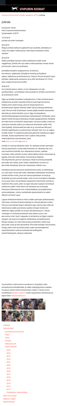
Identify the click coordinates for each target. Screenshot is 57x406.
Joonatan (15, 141)
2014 (9, 383)
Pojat (7, 334)
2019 (36, 15)
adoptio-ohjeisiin (19, 293)
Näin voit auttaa (10, 396)
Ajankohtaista (9, 402)
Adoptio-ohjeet (9, 399)
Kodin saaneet (26, 15)
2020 (9, 365)
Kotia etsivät (13, 15)
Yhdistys (6, 325)
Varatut (8, 340)
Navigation (2, 2)
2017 (9, 374)
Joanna (24, 141)
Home (4, 15)
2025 (9, 350)
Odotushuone (10, 343)
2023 (9, 356)
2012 (9, 389)
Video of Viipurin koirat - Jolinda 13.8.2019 (28, 259)
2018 (9, 371)
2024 (9, 353)
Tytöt (7, 337)
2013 (9, 386)
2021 (9, 362)
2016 (9, 377)
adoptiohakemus (18, 295)
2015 (9, 380)
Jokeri (8, 141)
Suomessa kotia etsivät (14, 331)
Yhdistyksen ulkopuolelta (17, 392)
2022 (9, 359)
